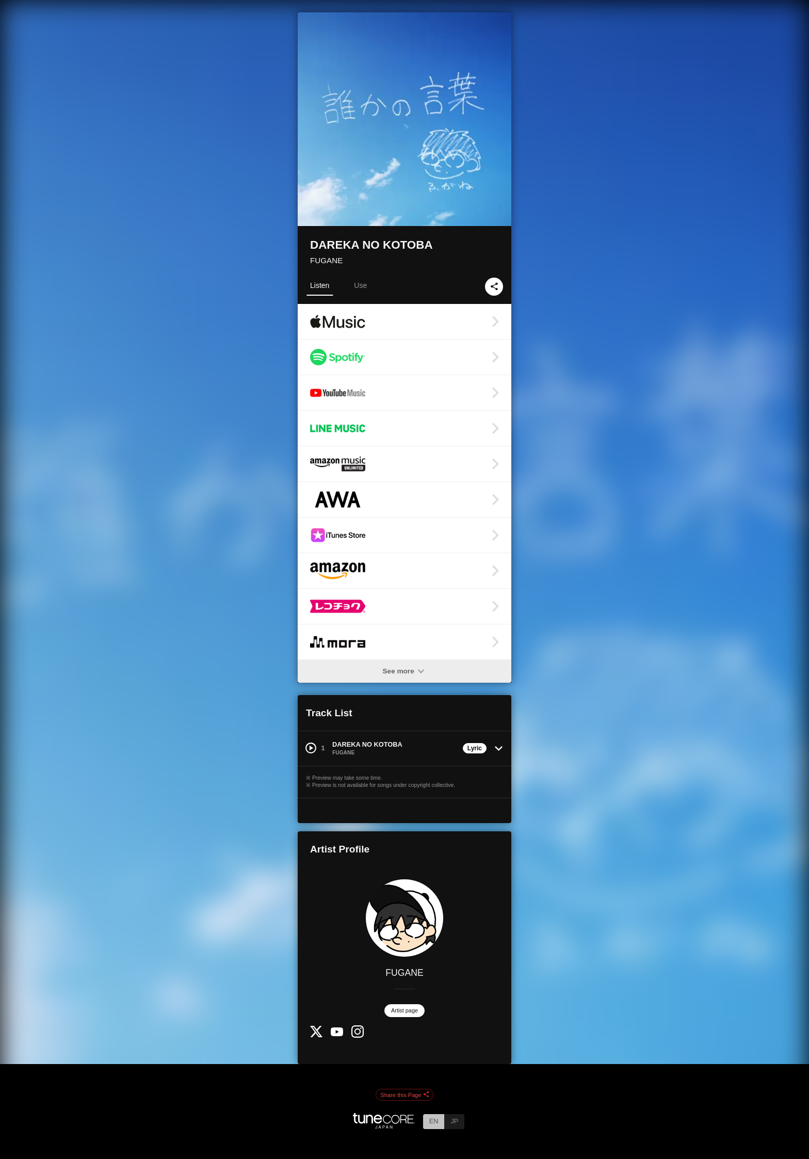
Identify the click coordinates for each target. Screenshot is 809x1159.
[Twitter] (316, 1035)
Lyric (474, 748)
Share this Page (404, 1095)
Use (360, 285)
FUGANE (326, 260)
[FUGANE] (404, 918)
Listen (319, 285)
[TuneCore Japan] (384, 1125)
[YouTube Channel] (337, 1034)
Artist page (404, 1010)
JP (454, 1121)
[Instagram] (357, 1035)
